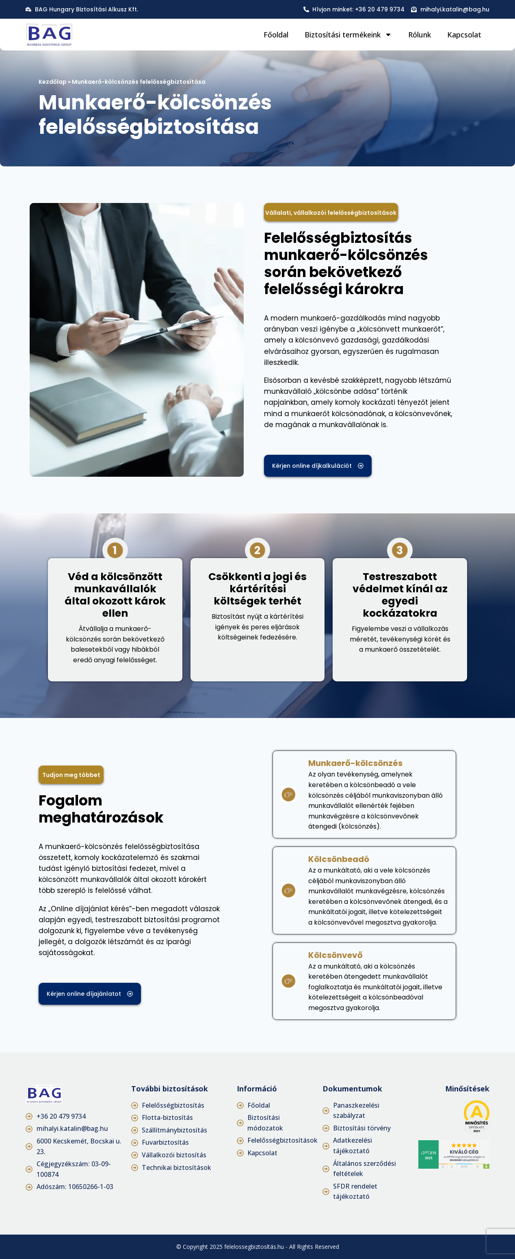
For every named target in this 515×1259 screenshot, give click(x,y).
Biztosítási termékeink (348, 34)
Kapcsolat (464, 34)
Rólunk (419, 34)
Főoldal (276, 34)
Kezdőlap (53, 82)
